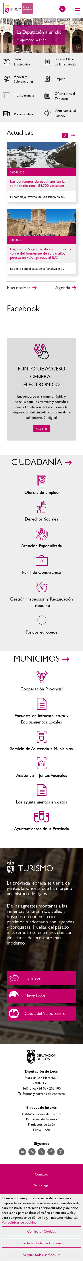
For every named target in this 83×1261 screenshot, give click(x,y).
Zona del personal (41, 565)
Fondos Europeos (41, 624)
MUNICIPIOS (37, 659)
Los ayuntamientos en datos (41, 794)
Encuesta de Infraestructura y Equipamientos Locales (41, 711)
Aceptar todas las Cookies (41, 1254)
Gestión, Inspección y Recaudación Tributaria (41, 595)
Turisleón (41, 978)
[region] (41, 1227)
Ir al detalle (41, 155)
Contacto (41, 1174)
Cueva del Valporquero (41, 1013)
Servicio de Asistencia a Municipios (41, 741)
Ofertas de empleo (41, 485)
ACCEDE (41, 389)
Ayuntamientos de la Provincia (41, 821)
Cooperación (41, 681)
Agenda (62, 287)
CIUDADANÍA (36, 462)
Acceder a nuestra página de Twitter (41, 1151)
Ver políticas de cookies (19, 1222)
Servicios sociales (41, 511)
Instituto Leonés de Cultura (41, 1113)
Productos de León (41, 1124)
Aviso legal (41, 1185)
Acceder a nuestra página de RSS (32, 1151)
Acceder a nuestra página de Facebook (51, 1151)
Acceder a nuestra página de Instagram (60, 1151)
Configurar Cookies (41, 1231)
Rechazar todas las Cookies (41, 1242)
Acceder (20, 61)
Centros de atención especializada (41, 538)
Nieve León (41, 996)
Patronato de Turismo (41, 1119)
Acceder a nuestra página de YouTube (22, 1151)
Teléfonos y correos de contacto (41, 1093)
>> (73, 135)
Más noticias (19, 287)
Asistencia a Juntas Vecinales (41, 767)
